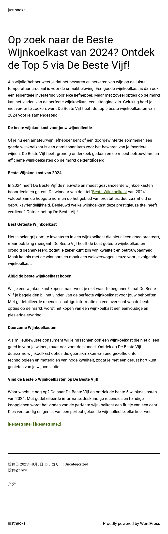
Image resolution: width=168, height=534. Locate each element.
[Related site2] (48, 424)
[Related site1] (21, 424)
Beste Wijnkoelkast (109, 191)
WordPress (150, 523)
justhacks (17, 9)
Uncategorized (76, 464)
